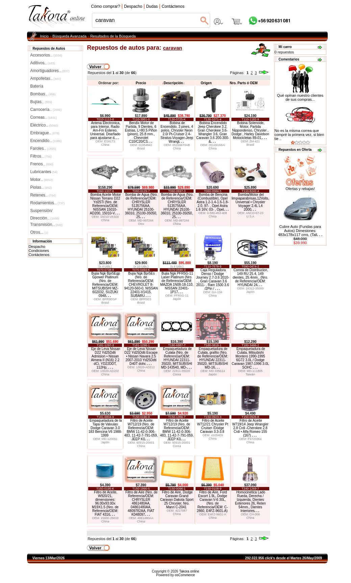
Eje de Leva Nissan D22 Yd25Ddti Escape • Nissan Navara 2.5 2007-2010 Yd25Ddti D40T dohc (140, 356)
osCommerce (185, 575)
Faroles (43, 148)
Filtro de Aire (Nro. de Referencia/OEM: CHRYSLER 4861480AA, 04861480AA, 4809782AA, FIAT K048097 (141, 503)
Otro (141, 224)
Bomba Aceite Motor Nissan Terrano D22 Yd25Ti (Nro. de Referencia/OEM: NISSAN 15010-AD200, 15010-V (105, 204)
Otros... (39, 232)
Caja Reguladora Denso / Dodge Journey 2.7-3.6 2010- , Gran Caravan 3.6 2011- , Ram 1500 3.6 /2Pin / (212, 279)
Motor (41, 179)
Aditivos (42, 63)
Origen (206, 83)
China (105, 144)
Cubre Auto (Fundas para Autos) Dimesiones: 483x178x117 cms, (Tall (300, 231)
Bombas (42, 94)
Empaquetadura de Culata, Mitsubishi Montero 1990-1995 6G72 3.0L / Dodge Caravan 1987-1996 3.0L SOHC (250, 358)
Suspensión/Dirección (44, 211)
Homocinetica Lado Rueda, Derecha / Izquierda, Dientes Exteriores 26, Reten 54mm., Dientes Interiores (250, 501)
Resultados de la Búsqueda (113, 36)
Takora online (189, 571)
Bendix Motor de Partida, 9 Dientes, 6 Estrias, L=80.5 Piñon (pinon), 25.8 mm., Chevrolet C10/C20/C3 (141, 132)
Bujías (41, 101)
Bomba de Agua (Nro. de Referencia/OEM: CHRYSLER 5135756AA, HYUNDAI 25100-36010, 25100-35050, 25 (141, 206)
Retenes (43, 195)
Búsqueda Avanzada (69, 36)
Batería (36, 86)
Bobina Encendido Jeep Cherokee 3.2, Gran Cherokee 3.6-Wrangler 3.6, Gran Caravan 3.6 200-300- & (212, 132)
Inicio (44, 36)
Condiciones (38, 251)
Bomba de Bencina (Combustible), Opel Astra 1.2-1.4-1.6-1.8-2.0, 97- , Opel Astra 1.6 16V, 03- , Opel (212, 202)
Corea (177, 374)
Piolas (41, 187)
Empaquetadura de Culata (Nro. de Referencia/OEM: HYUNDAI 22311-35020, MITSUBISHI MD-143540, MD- (176, 358)
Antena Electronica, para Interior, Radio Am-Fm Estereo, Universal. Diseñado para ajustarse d (105, 130)
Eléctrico (44, 125)
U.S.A (250, 216)
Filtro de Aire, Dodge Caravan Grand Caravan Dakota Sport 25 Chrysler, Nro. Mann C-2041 (177, 499)
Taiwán (250, 374)
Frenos (41, 164)
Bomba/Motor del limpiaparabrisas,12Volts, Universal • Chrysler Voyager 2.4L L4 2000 (250, 202)
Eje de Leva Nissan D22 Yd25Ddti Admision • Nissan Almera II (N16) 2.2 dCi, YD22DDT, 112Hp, (105, 358)
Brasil (141, 148)
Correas (43, 117)
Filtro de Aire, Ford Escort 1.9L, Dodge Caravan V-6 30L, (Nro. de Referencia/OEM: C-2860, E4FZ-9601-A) (212, 501)
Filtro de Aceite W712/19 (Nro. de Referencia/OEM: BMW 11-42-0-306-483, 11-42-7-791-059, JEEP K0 (141, 430)
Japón (177, 299)
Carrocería (45, 109)
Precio (141, 83)
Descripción (173, 83)
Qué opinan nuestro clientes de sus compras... (300, 95)
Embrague (44, 133)
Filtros (41, 156)
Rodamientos (47, 203)
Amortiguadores (49, 70)
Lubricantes (43, 171)
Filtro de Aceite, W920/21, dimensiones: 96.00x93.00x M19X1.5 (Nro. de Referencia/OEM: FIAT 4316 (105, 503)
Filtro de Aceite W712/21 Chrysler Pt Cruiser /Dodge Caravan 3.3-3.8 (212, 426)
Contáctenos (38, 255)
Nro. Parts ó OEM (243, 83)
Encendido (45, 140)
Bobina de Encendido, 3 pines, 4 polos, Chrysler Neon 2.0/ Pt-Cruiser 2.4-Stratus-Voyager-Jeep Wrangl (176, 132)
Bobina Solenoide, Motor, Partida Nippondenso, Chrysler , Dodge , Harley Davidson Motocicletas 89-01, (250, 130)
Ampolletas (45, 78)
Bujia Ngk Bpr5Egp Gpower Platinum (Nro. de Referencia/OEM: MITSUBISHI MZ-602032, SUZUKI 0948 (106, 285)
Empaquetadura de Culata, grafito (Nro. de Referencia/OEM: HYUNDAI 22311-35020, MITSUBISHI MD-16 (212, 358)
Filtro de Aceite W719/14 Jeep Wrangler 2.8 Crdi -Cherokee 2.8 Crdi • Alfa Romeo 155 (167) (250, 428)
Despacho (36, 246)
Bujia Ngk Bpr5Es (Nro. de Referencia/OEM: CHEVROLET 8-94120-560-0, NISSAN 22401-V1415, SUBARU (141, 285)
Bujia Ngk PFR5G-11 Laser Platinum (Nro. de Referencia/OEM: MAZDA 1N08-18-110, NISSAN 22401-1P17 (176, 283)
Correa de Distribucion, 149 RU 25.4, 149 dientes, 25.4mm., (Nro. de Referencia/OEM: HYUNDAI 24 (250, 277)
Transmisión (46, 224)
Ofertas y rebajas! (300, 189)
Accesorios (46, 55)
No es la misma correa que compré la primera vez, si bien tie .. (299, 135)
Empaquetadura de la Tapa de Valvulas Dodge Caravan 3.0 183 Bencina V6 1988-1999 (105, 428)
